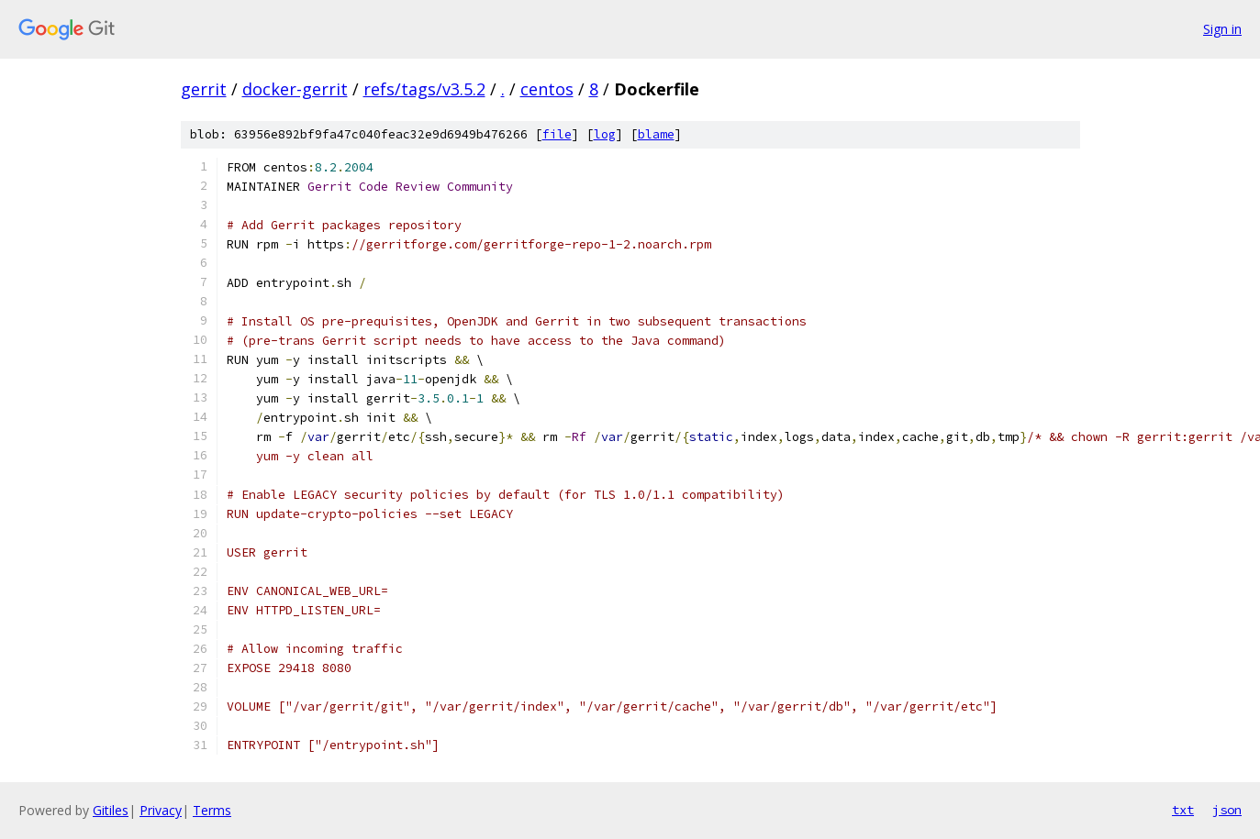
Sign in (1222, 29)
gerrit (204, 89)
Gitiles (110, 810)
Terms (212, 810)
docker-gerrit (295, 89)
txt (1183, 809)
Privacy (160, 810)
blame (656, 134)
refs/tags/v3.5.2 (424, 89)
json (1227, 809)
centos (547, 89)
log (605, 134)
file (557, 134)
